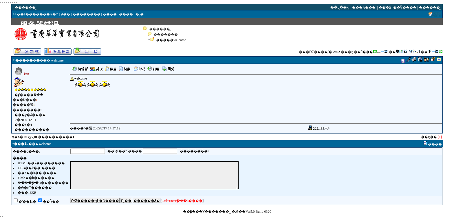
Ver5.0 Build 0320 (258, 212)
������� (165, 35)
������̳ (159, 29)
